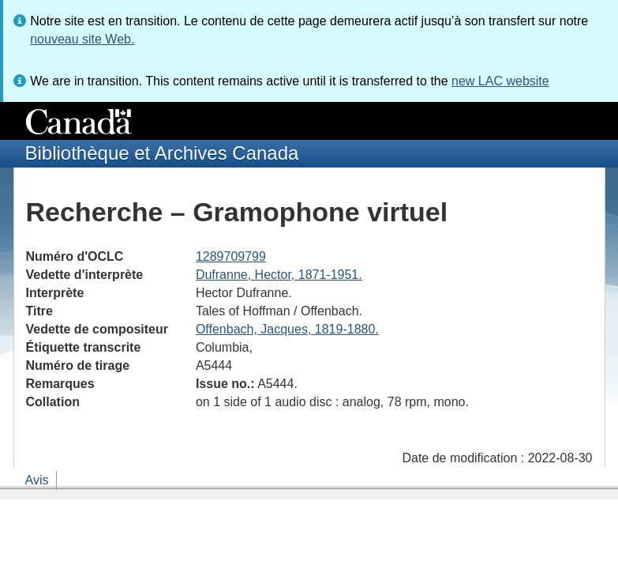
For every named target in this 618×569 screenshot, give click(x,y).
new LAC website (500, 81)
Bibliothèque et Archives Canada (162, 153)
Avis (37, 480)
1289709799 (231, 256)
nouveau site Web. (82, 39)
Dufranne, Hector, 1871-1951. (279, 274)
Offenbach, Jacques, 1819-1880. (287, 329)
